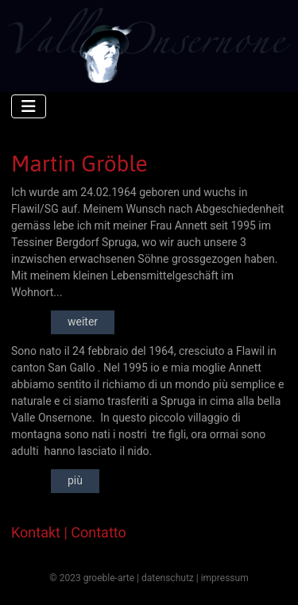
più (75, 480)
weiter (83, 321)
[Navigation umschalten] (28, 106)
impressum (225, 578)
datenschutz (167, 578)
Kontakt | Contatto (68, 532)
